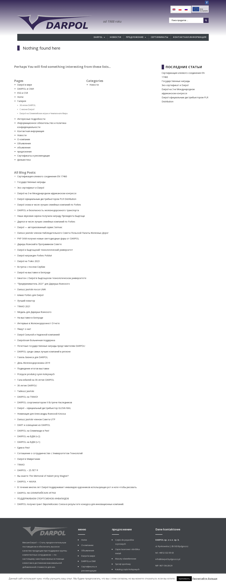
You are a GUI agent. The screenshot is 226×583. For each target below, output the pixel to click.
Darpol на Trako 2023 (28, 253)
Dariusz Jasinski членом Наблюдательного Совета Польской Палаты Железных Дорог (63, 225)
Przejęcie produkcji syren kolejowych (36, 366)
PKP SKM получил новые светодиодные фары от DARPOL (48, 231)
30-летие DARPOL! (27, 378)
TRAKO (21, 457)
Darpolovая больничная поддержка (36, 333)
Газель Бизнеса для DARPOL (32, 349)
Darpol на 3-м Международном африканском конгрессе (46, 186)
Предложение (135, 29)
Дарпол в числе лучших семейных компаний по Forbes (46, 214)
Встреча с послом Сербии (31, 259)
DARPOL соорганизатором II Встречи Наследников (44, 395)
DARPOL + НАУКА (26, 474)
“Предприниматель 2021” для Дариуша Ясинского (43, 276)
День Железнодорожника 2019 (33, 355)
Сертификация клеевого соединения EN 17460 (42, 169)
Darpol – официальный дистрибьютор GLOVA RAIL (44, 400)
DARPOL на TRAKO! (27, 389)
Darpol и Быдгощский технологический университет (45, 242)
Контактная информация (189, 29)
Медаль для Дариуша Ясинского (34, 304)
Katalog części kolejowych (127, 562)
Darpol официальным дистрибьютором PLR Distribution (46, 191)
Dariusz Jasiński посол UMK (31, 282)
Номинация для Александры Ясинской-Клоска (41, 406)
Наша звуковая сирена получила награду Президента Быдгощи (51, 208)
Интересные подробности (31, 111)
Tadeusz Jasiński (25, 383)
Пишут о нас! (24, 321)
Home (20, 89)
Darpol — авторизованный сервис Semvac (39, 220)
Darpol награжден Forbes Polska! (34, 248)
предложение (24, 144)
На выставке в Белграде (30, 310)
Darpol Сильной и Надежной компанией (38, 327)
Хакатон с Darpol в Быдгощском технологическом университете (51, 270)
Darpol (98, 29)
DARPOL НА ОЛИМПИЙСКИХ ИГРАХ (36, 485)
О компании (23, 132)
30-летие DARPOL (28, 98)
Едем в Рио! (23, 440)
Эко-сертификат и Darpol (30, 180)
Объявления (24, 136)
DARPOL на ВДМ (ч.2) (28, 429)
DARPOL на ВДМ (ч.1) (28, 434)
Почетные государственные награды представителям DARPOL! (51, 338)
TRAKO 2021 (23, 299)
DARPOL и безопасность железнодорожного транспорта (48, 203)
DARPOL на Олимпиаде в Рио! (33, 423)
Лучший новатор (26, 293)
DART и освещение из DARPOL (33, 417)
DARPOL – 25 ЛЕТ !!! (27, 463)
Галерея (21, 93)
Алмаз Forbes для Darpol (30, 287)
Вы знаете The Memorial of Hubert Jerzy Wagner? (43, 468)
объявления (23, 140)
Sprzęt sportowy (123, 556)
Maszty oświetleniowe (125, 551)
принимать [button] (184, 578)
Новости (115, 29)
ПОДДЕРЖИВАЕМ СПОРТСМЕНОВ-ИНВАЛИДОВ (43, 491)
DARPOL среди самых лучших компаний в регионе (44, 344)
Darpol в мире (24, 77)
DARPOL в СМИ (25, 81)
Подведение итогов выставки (33, 361)
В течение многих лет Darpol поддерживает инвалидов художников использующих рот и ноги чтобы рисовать (77, 479)
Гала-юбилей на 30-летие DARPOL (35, 372)
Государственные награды (31, 174)
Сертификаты (159, 29)
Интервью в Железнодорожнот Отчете (38, 316)
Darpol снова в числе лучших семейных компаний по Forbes (49, 197)
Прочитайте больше (204, 578)
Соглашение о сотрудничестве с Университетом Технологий (50, 446)
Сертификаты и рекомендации (33, 148)
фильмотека (24, 152)
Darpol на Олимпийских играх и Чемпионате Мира (43, 106)
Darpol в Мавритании (28, 451)
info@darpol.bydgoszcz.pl (167, 552)
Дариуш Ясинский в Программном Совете (39, 236)
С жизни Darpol (27, 102)
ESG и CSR (22, 85)
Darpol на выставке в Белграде (33, 265)
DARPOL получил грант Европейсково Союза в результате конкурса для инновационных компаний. (70, 496)
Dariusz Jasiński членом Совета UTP (36, 412)
